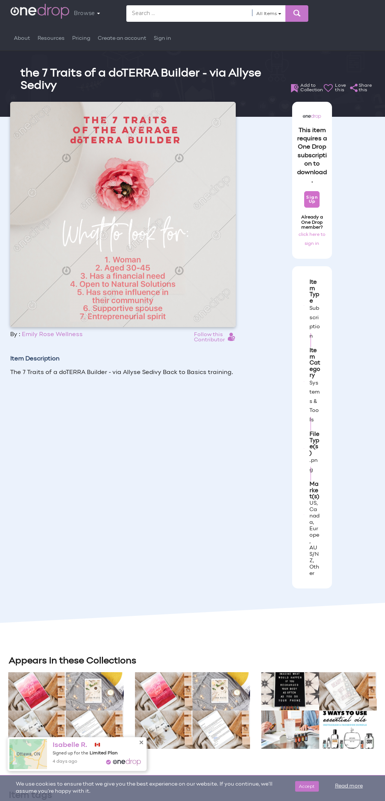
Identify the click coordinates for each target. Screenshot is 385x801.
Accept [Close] (307, 786)
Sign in (162, 38)
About (22, 38)
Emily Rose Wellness (52, 335)
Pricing (81, 38)
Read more (349, 786)
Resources (51, 38)
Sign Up (312, 199)
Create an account (122, 38)
